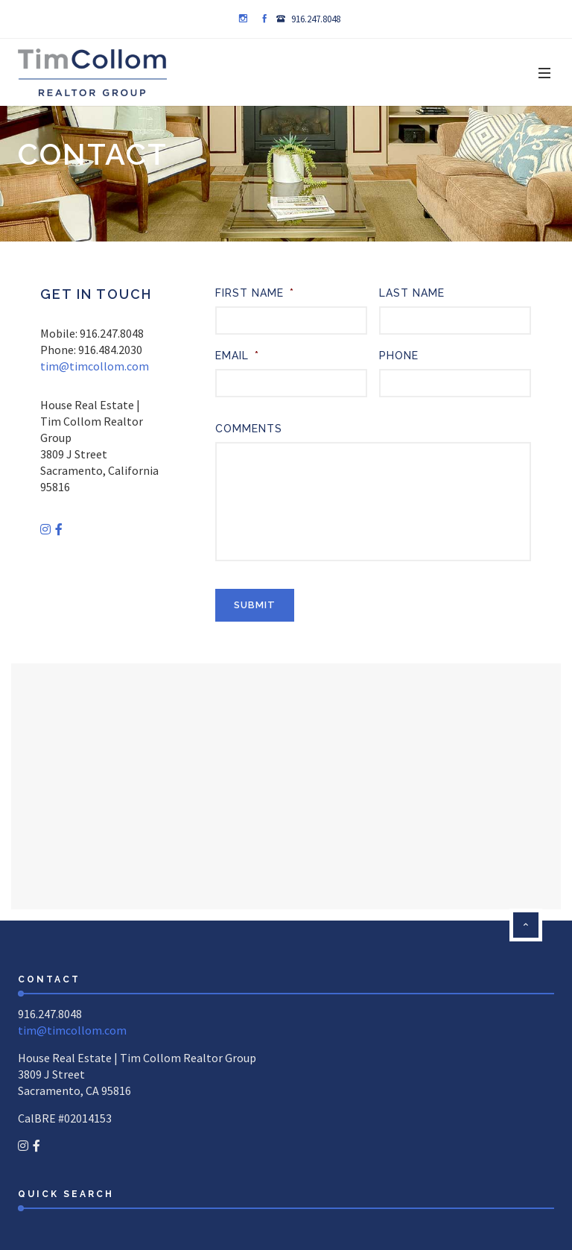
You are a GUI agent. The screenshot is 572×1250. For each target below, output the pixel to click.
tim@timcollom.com (94, 366)
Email (237, 356)
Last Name (412, 293)
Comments (248, 429)
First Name (254, 293)
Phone (399, 356)
